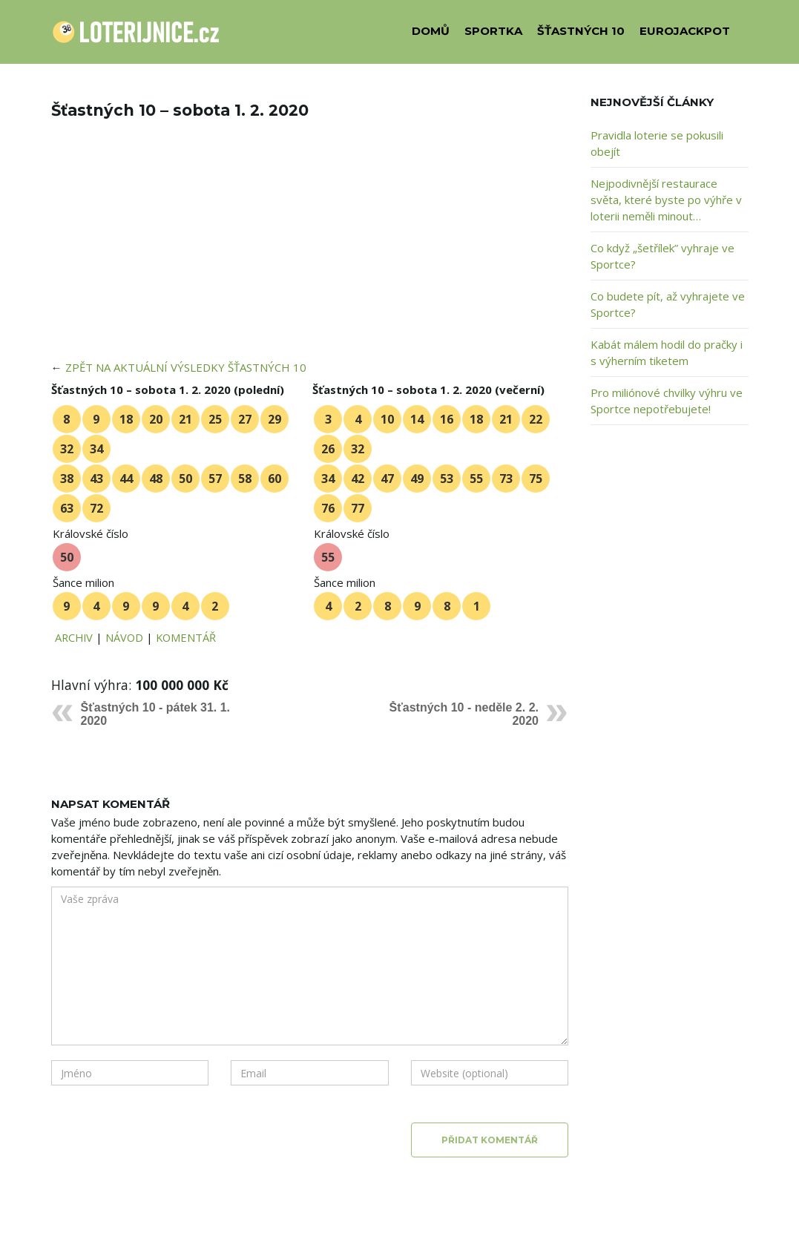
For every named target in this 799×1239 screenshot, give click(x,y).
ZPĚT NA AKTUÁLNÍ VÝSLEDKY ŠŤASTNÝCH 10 (185, 367)
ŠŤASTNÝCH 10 (581, 31)
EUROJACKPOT (684, 31)
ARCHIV (74, 637)
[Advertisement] (310, 249)
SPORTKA (493, 31)
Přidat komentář (489, 1140)
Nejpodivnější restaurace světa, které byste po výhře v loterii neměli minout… (666, 199)
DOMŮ (431, 31)
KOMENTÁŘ (186, 637)
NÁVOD (124, 637)
